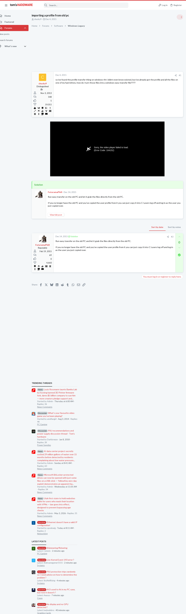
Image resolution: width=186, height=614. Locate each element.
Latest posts (144, 323)
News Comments (150, 188)
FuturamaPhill (58, 192)
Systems (146, 347)
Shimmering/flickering (158, 329)
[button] (6, 5)
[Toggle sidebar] (180, 17)
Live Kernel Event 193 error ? (161, 341)
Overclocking (148, 409)
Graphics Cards (149, 394)
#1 (131, 75)
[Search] (82, 5)
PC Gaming (148, 206)
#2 (123, 236)
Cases (145, 380)
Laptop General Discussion (154, 424)
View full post (59, 215)
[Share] (127, 75)
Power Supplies (149, 226)
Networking (148, 315)
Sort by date (108, 227)
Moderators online (148, 432)
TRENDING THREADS (147, 164)
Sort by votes (125, 227)
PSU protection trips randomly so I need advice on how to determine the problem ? (162, 356)
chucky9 (41, 19)
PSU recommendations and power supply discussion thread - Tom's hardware (161, 215)
